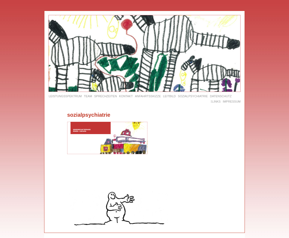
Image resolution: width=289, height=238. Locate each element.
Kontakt (126, 96)
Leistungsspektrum (65, 96)
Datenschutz (220, 96)
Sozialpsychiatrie (193, 96)
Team (88, 96)
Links (216, 101)
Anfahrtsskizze (148, 96)
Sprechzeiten (105, 96)
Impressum (232, 101)
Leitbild (169, 96)
